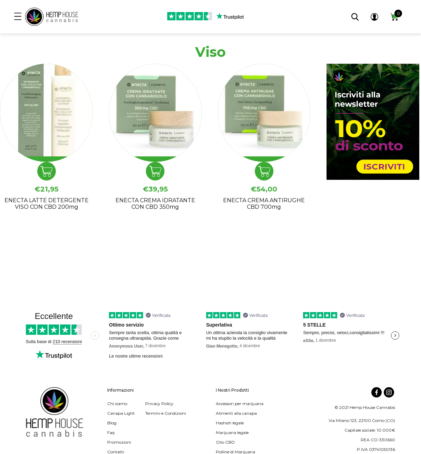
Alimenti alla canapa (236, 413)
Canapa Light (121, 413)
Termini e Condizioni (165, 413)
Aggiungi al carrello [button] (46, 171)
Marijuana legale (232, 432)
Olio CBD (225, 442)
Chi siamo (117, 403)
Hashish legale (230, 422)
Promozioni (119, 442)
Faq (110, 432)
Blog (112, 422)
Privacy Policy (159, 403)
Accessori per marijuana (239, 403)
